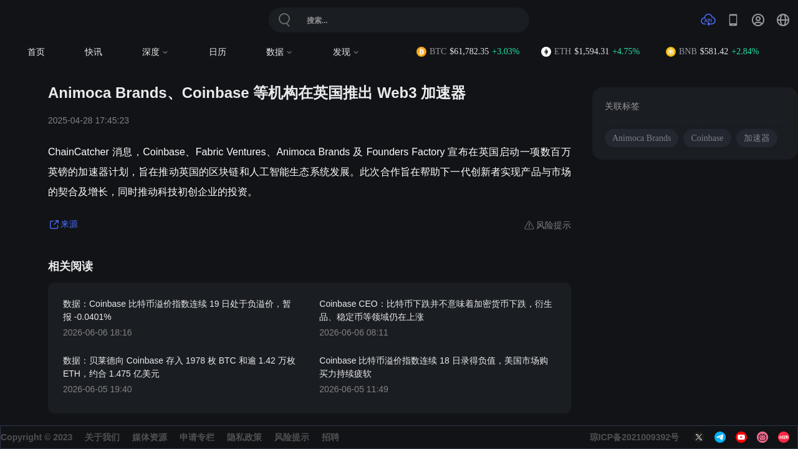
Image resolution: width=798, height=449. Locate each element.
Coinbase (707, 138)
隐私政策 (244, 437)
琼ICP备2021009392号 (634, 437)
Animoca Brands (641, 138)
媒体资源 (149, 437)
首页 (36, 52)
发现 (346, 52)
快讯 (93, 52)
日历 (217, 52)
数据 (279, 52)
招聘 (330, 437)
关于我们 (102, 437)
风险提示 (291, 437)
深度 (155, 52)
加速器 (757, 138)
